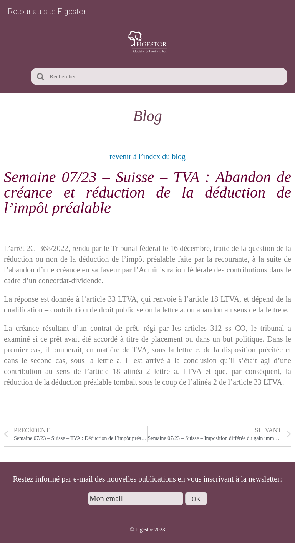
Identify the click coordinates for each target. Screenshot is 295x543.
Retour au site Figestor (47, 11)
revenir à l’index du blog (147, 156)
